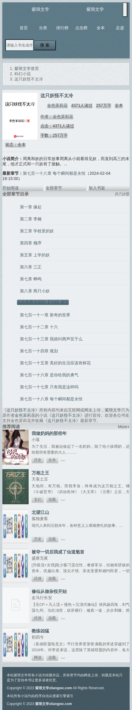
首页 (24, 27)
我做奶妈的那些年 (49, 433)
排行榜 (62, 27)
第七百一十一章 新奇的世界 (45, 315)
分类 (43, 27)
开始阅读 (10, 188)
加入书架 (97, 188)
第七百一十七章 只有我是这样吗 (49, 387)
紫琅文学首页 (26, 68)
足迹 (120, 27)
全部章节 (54, 188)
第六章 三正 (31, 267)
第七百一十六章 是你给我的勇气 (49, 375)
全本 (101, 27)
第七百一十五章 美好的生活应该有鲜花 (55, 363)
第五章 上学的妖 (35, 255)
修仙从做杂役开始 (49, 591)
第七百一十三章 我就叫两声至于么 (51, 339)
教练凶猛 (40, 630)
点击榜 (81, 27)
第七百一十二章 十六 (39, 327)
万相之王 (40, 472)
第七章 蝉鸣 (31, 279)
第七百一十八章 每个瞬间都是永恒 (54, 173)
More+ (124, 426)
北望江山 (40, 512)
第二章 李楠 (31, 219)
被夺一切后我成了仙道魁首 (58, 551)
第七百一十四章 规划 (39, 351)
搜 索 (44, 45)
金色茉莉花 (57, 105)
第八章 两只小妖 (35, 291)
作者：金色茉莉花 (56, 116)
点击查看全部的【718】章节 (43, 302)
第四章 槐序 (31, 243)
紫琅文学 (40, 9)
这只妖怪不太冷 (20, 410)
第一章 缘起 (31, 207)
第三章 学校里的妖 (37, 231)
